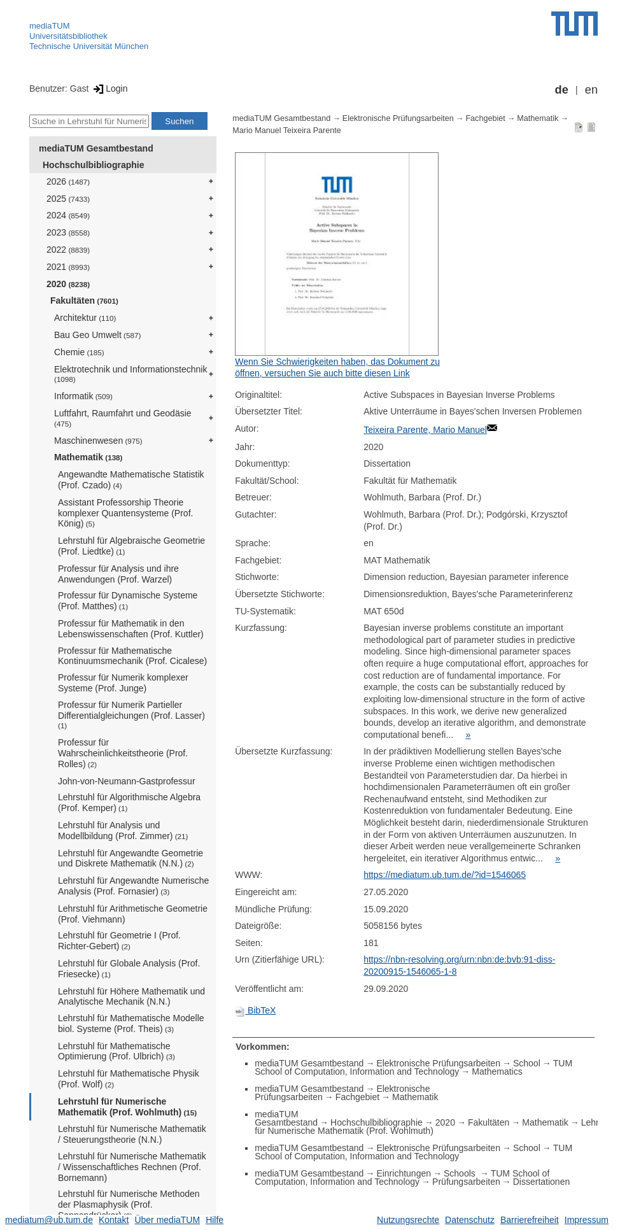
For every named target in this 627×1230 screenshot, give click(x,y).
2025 (68, 199)
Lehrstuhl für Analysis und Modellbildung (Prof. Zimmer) (123, 830)
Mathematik (88, 457)
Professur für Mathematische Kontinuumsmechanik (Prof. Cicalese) (132, 656)
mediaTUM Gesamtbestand (96, 148)
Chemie (79, 352)
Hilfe (214, 1220)
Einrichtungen (403, 1173)
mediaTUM (49, 26)
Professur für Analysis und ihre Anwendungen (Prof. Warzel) (118, 573)
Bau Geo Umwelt (97, 335)
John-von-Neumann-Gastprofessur (126, 781)
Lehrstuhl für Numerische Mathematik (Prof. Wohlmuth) (127, 1106)
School (526, 1063)
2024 (68, 215)
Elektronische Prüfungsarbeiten (398, 118)
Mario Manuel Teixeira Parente (286, 130)
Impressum (587, 1220)
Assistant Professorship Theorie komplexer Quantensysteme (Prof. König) (125, 513)
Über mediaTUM (167, 1220)
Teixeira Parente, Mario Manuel (425, 430)
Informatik (83, 396)
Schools (461, 1173)
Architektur (85, 318)
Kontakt (114, 1220)
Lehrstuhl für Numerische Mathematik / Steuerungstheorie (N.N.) (132, 1134)
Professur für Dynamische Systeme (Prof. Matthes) (127, 600)
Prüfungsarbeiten (466, 1182)
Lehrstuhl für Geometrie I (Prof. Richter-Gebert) (119, 940)
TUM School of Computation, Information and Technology (413, 1067)
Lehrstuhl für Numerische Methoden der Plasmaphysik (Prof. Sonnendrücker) (129, 1204)
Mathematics (497, 1071)
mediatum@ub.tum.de (49, 1220)
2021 (68, 267)
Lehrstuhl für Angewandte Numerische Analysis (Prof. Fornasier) (133, 885)
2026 (68, 181)
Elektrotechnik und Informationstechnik (130, 374)
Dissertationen (541, 1182)
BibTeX (255, 1010)
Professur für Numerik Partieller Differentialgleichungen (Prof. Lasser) (131, 715)
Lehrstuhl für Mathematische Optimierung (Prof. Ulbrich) (116, 1051)
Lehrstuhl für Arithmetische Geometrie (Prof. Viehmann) (133, 913)
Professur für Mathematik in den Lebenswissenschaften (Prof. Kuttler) (131, 628)
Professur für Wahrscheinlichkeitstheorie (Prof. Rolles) (123, 753)
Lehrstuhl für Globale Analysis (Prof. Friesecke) (129, 968)
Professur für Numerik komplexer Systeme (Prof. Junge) (123, 682)
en (591, 89)
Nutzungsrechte (408, 1220)
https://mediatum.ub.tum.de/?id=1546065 (444, 875)
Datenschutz (470, 1220)
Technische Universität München (88, 46)
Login (109, 88)
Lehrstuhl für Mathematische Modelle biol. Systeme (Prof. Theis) (131, 1023)
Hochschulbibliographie (93, 165)
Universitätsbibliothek (68, 36)
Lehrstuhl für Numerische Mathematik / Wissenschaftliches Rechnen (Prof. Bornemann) (132, 1167)
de (561, 89)
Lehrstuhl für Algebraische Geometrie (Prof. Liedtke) (131, 545)
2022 (68, 249)
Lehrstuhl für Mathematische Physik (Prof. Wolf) (128, 1078)
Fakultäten (84, 300)
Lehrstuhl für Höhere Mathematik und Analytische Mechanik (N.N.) (131, 996)
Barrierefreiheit (529, 1220)
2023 (68, 232)
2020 (68, 284)
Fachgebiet (485, 118)
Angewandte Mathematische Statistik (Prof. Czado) (131, 479)
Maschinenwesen (98, 440)
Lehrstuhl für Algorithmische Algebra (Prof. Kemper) (129, 802)
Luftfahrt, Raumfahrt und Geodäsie (123, 418)
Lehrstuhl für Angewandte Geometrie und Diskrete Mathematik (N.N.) (130, 858)
